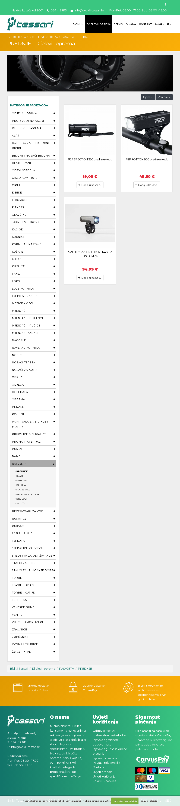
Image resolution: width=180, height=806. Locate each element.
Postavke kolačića (148, 800)
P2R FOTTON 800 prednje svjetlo (147, 159)
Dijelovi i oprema (99, 24)
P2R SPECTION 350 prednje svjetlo (90, 159)
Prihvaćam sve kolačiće (125, 800)
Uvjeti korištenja (104, 776)
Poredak (164, 97)
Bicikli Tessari (18, 37)
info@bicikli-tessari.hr (87, 10)
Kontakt (145, 24)
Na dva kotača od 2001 (27, 10)
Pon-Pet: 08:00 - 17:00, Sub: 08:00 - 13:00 (138, 10)
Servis (118, 24)
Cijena (148, 97)
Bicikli (77, 24)
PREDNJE (84, 37)
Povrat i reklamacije (106, 762)
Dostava (98, 767)
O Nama (131, 24)
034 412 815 (57, 10)
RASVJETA (68, 37)
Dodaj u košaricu (90, 185)
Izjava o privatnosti (106, 758)
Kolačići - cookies (104, 781)
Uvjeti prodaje (102, 772)
